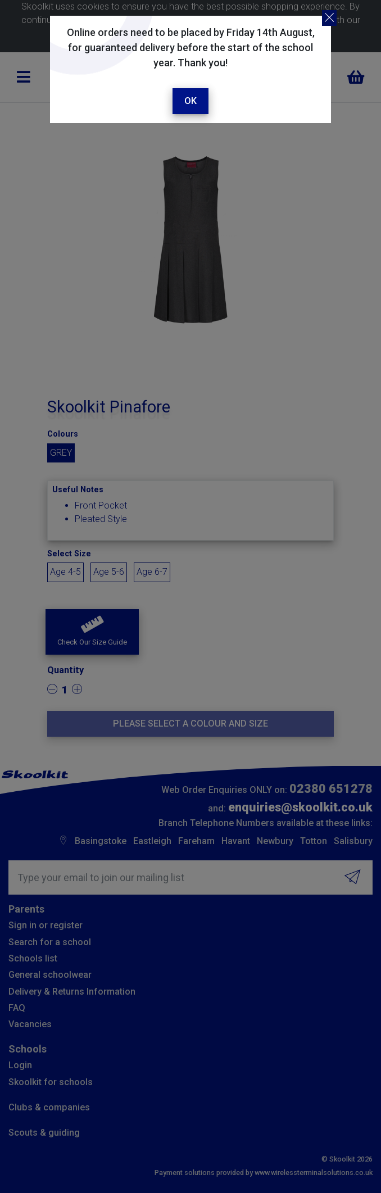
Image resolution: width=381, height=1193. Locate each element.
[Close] (329, 18)
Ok (190, 101)
